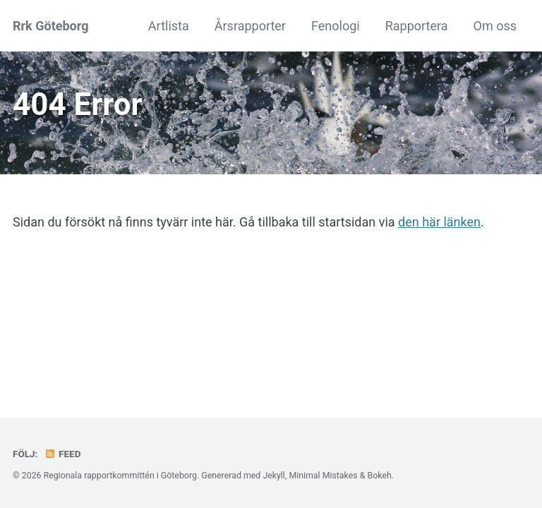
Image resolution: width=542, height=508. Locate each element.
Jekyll (274, 475)
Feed (62, 453)
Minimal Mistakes (323, 475)
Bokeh (379, 475)
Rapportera (416, 25)
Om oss (495, 25)
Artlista (168, 25)
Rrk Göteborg (50, 25)
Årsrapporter (250, 25)
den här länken (439, 221)
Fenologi (335, 25)
